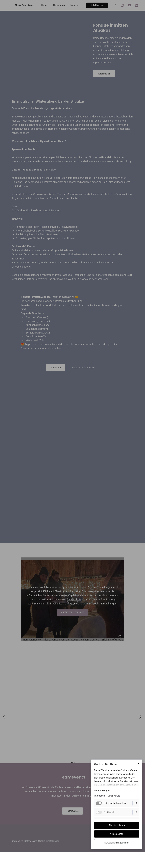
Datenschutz (114, 795)
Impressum (99, 795)
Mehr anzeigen (102, 790)
